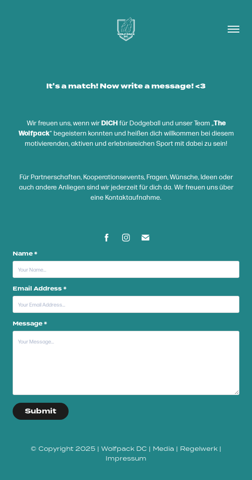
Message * (30, 324)
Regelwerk (198, 449)
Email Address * (40, 289)
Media (163, 449)
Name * (25, 254)
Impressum (126, 458)
